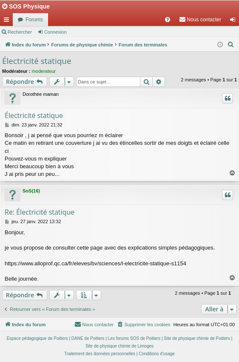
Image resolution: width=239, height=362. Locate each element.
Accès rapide (8, 21)
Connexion (55, 31)
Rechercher (20, 31)
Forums (34, 20)
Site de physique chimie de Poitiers (197, 338)
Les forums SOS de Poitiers (134, 338)
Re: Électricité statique (39, 212)
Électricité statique (36, 60)
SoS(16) (31, 190)
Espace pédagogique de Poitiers (37, 338)
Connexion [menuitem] (234, 21)
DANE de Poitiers (88, 338)
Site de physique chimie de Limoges (119, 346)
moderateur (44, 71)
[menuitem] (167, 19)
